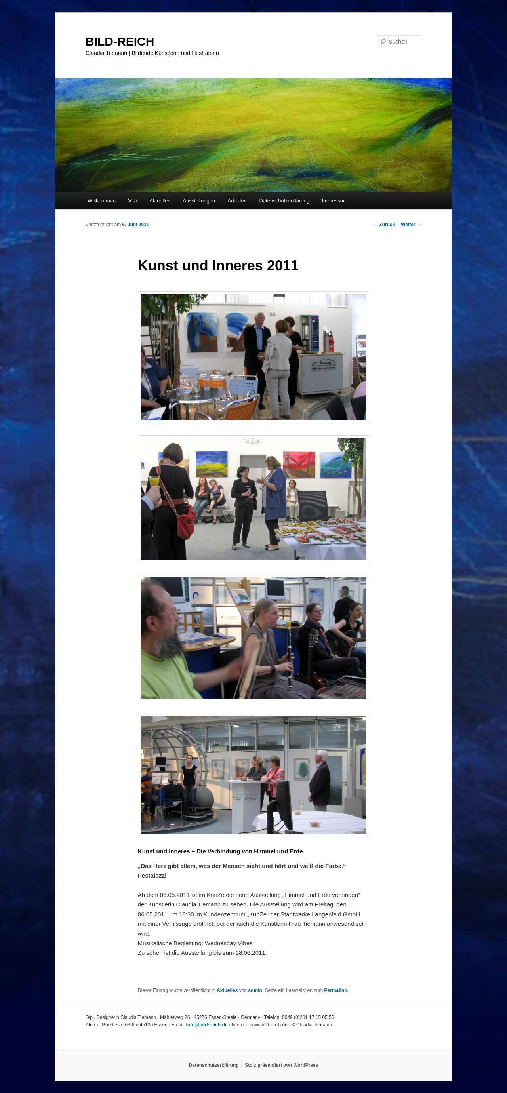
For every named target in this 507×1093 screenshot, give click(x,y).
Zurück (384, 224)
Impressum (334, 201)
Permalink (335, 990)
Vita (132, 201)
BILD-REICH (120, 41)
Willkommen (102, 201)
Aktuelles (159, 201)
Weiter (411, 224)
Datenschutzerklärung (284, 201)
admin (255, 990)
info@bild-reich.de (206, 1025)
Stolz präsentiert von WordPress (281, 1065)
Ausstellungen (199, 201)
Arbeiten (237, 201)
